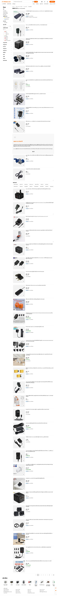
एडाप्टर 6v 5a (51, 186)
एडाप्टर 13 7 (42, 184)
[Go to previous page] (36, 575)
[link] (56, 588)
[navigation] (7, 291)
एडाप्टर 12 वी (21, 184)
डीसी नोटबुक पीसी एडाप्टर (43, 591)
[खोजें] (36, 1)
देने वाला (32, 44)
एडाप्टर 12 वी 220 (16, 184)
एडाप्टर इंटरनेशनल (36, 186)
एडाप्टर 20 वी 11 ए (16, 186)
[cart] (45, 1)
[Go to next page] (51, 575)
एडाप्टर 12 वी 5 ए (37, 184)
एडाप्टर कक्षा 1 (18, 590)
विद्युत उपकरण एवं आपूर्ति (19, 6)
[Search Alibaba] (23, 1)
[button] (33, 1)
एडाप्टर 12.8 (46, 184)
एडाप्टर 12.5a (26, 184)
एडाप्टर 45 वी (42, 590)
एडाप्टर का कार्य (18, 591)
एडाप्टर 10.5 (46, 186)
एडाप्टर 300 (29, 591)
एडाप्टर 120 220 (6, 590)
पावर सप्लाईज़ (25, 6)
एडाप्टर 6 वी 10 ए (42, 589)
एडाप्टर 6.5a (21, 186)
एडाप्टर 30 (29, 590)
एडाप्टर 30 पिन (41, 186)
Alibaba (13, 6)
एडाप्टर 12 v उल (31, 184)
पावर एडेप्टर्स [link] (29, 6)
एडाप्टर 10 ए (31, 186)
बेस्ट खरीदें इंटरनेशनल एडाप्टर (8, 591)
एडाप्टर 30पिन (26, 186)
